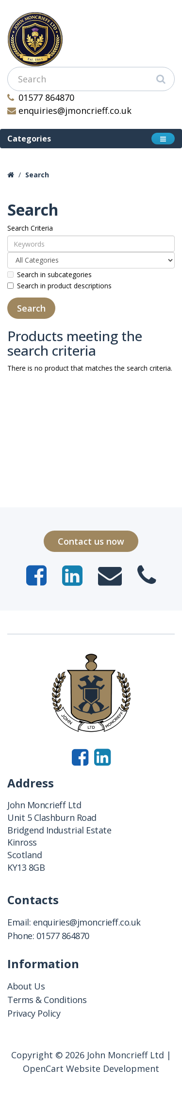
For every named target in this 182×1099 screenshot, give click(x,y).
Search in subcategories (49, 274)
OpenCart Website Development (91, 1068)
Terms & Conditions (46, 999)
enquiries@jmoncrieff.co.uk (69, 110)
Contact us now (91, 541)
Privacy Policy (33, 1013)
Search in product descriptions (59, 285)
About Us (26, 986)
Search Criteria (30, 228)
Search (37, 174)
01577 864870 (40, 97)
